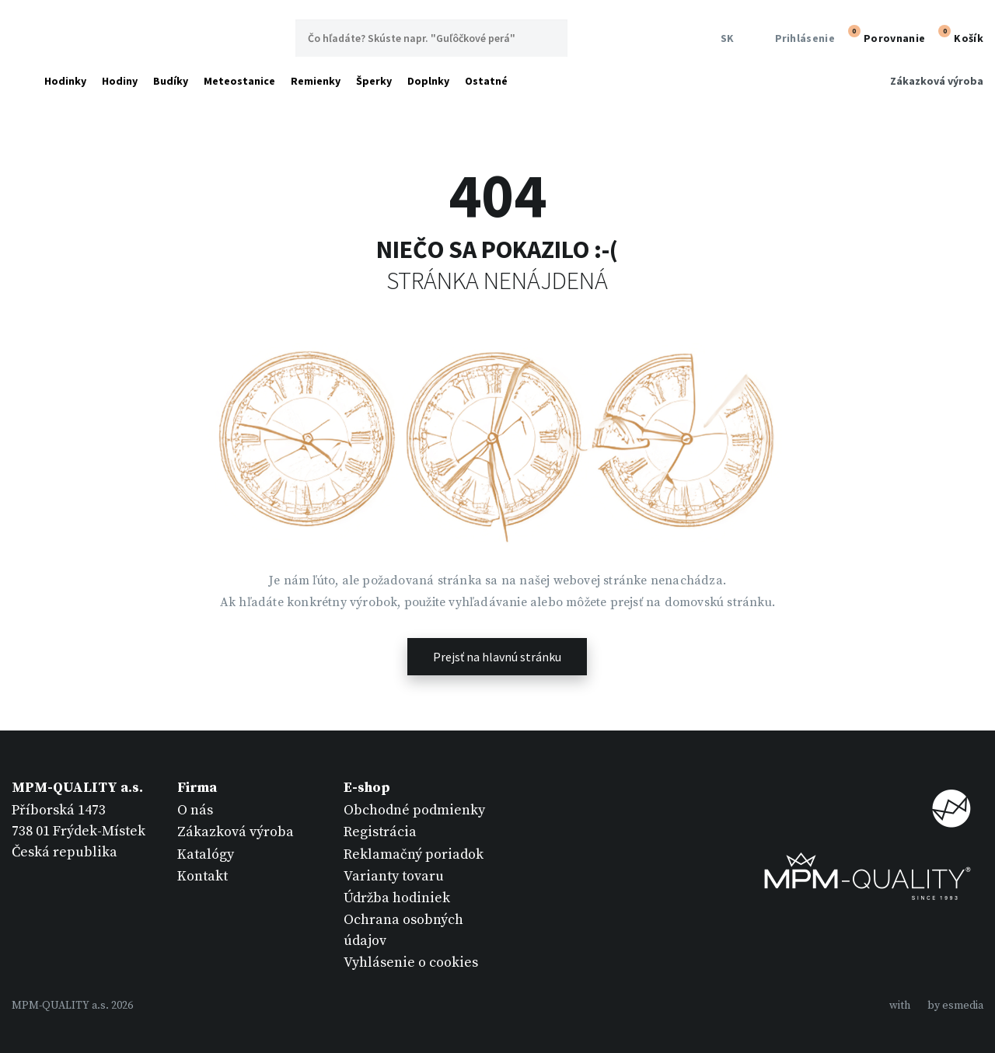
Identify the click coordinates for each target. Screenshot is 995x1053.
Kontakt (202, 876)
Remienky (315, 81)
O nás (195, 810)
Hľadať (549, 38)
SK (724, 38)
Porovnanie (884, 36)
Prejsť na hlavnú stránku (497, 656)
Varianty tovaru (394, 876)
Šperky (374, 81)
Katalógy (205, 854)
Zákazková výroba (936, 81)
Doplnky (428, 81)
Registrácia (380, 832)
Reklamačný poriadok (414, 854)
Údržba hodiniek (397, 898)
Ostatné (486, 81)
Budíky (170, 81)
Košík (958, 36)
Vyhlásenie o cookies (411, 962)
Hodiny (120, 81)
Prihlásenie (795, 38)
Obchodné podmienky (414, 810)
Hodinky (65, 81)
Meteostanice (239, 81)
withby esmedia (936, 1006)
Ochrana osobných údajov (403, 930)
